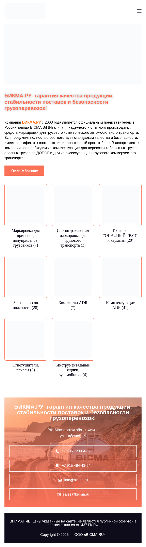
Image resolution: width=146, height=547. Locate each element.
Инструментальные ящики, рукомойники (73, 370)
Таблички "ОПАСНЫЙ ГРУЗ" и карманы (120, 235)
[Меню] (139, 11)
